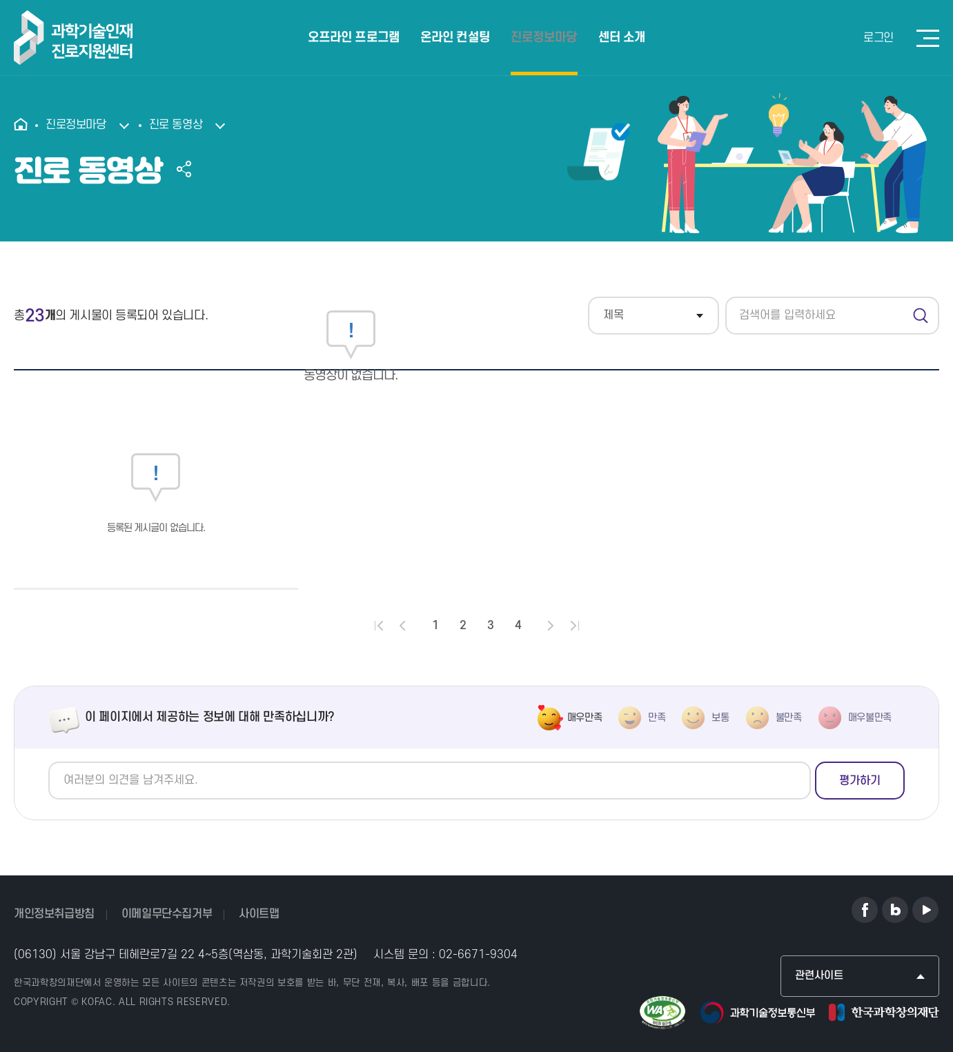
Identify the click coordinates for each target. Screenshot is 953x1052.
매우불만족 (870, 718)
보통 (720, 718)
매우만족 (584, 718)
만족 (656, 718)
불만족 (789, 718)
